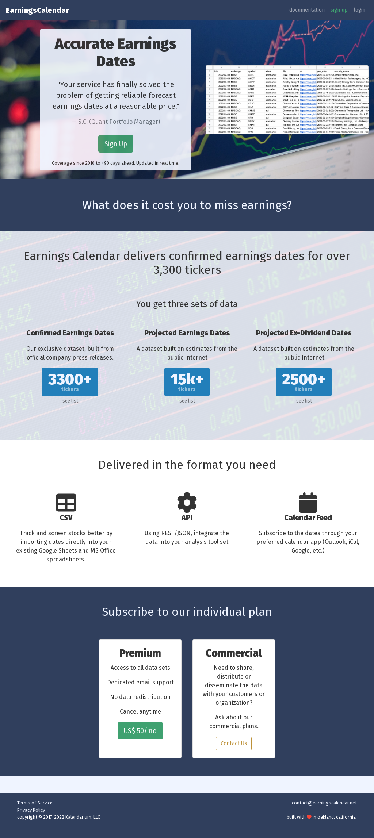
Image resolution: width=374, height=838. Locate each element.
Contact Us (234, 743)
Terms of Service (35, 803)
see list (70, 401)
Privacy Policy (31, 810)
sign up (339, 10)
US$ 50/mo (140, 730)
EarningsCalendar (37, 10)
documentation (307, 10)
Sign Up (115, 143)
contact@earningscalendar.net (324, 803)
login (359, 10)
